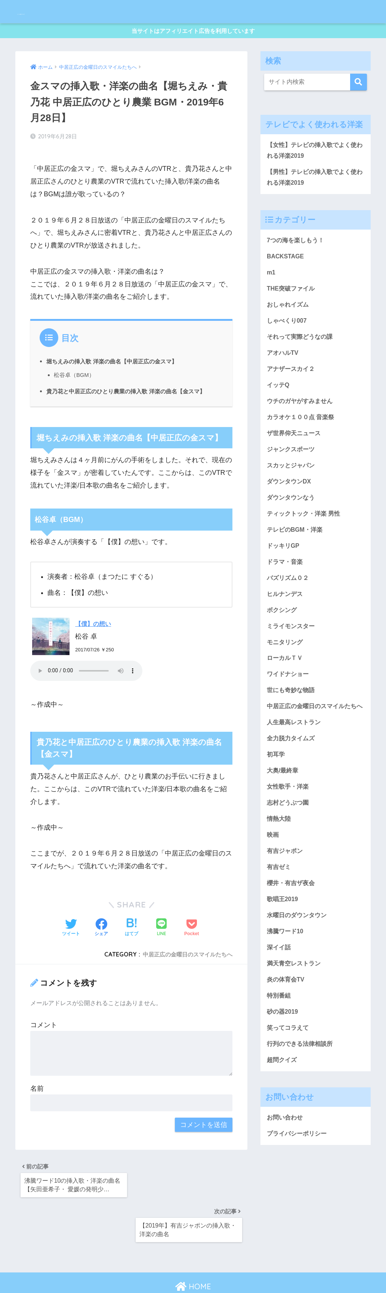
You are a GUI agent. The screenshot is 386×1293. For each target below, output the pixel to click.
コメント (43, 1033)
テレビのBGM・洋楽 (296, 556)
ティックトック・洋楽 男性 (306, 539)
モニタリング (286, 675)
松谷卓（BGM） (75, 372)
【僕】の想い (95, 632)
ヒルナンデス (286, 624)
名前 (37, 1097)
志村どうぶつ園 (289, 858)
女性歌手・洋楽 (289, 840)
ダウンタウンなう (292, 522)
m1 (271, 284)
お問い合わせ (286, 1188)
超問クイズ (283, 1130)
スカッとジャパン (292, 488)
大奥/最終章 (283, 823)
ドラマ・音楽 (286, 590)
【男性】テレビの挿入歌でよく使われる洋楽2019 (314, 185)
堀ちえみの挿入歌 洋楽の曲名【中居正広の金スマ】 (120, 358)
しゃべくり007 (288, 334)
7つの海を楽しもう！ (297, 249)
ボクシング (283, 641)
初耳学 (276, 806)
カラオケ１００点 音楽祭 (303, 437)
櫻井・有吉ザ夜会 (292, 943)
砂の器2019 (283, 1079)
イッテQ (279, 403)
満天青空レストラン (295, 1028)
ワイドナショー (289, 709)
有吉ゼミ (279, 926)
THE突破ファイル (292, 300)
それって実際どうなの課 (302, 352)
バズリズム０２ (289, 607)
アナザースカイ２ (292, 386)
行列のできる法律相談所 (302, 1113)
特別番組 (279, 1062)
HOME (193, 1261)
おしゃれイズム (289, 318)
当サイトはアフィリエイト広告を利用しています (193, 33)
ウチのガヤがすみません (302, 420)
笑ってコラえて (289, 1096)
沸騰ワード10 (286, 994)
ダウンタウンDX (290, 505)
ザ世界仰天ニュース (295, 454)
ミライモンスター (292, 658)
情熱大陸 (279, 874)
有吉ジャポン (286, 908)
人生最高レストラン (295, 772)
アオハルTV (283, 368)
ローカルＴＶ (286, 692)
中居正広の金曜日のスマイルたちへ (181, 963)
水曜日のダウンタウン (298, 977)
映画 (273, 892)
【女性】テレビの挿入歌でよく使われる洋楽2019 (314, 156)
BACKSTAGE (287, 266)
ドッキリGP (284, 573)
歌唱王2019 (283, 960)
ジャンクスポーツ (292, 471)
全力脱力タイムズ (292, 789)
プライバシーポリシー (298, 1206)
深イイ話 (279, 1011)
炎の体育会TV (287, 1045)
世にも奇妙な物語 (292, 726)
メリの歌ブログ (49, 11)
